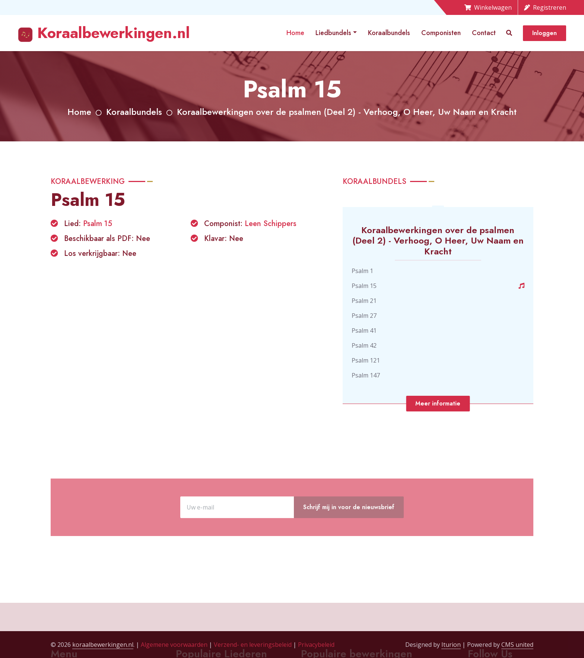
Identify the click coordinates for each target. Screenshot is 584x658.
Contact (484, 33)
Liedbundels (333, 33)
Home (295, 33)
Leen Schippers (270, 223)
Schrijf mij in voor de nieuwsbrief (348, 533)
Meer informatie (437, 403)
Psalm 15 (97, 223)
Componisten (441, 33)
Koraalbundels (389, 33)
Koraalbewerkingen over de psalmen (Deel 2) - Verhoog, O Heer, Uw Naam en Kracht (347, 111)
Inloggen (544, 33)
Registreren (545, 7)
